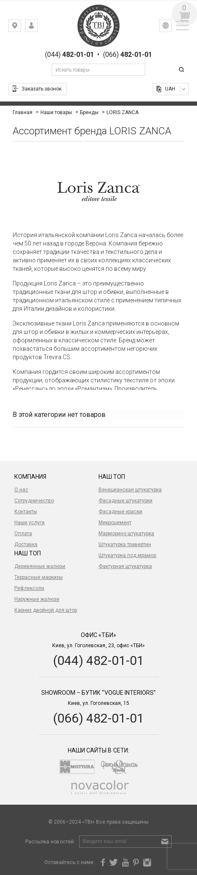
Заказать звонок (41, 89)
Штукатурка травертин (124, 544)
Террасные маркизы (38, 577)
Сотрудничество (34, 501)
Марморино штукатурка (126, 533)
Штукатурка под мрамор (127, 555)
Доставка (25, 544)
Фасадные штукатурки (125, 501)
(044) (69, 54)
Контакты (25, 512)
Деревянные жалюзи (39, 566)
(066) (127, 54)
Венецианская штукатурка (130, 490)
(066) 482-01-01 (98, 718)
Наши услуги (29, 523)
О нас (21, 490)
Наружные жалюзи (36, 599)
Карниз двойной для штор (45, 610)
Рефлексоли (29, 588)
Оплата (23, 533)
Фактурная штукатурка (125, 566)
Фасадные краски (120, 512)
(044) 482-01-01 (98, 660)
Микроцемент (114, 523)
